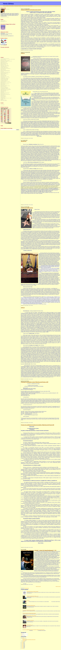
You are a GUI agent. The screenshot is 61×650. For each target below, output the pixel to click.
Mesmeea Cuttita (3, 84)
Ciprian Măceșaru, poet (3, 66)
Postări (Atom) (27, 588)
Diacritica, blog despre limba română (5, 70)
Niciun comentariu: (31, 138)
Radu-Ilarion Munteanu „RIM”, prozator (5, 94)
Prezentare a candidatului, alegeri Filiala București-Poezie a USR (34, 382)
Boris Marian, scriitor (3, 64)
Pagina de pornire (38, 586)
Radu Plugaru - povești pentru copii (5, 92)
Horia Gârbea (7, 9)
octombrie (24, 640)
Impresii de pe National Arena (31, 605)
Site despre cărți (3, 97)
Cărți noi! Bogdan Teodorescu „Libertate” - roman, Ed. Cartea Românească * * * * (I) (38, 550)
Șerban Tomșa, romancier (4, 100)
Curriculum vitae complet (4, 21)
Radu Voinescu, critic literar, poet (5, 93)
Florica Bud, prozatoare (3, 75)
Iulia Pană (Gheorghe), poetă (4, 79)
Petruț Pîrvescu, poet (3, 91)
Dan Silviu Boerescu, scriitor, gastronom (6, 68)
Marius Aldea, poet (3, 83)
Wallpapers (2, 99)
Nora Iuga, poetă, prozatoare (4, 88)
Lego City (28, 600)
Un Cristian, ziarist (3, 98)
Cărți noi (22, 53)
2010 (22, 647)
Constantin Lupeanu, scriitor (4, 67)
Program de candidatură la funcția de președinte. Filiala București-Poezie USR (37, 424)
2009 (22, 648)
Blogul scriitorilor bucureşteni (4, 63)
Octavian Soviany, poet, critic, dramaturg (6, 89)
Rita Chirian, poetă (3, 96)
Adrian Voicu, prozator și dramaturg (5, 60)
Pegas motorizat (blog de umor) (4, 90)
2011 (22, 646)
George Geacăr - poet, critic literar (5, 76)
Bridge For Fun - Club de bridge (4, 65)
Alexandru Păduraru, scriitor (4, 61)
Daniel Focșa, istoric (3, 69)
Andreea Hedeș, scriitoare (4, 62)
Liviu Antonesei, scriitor (3, 80)
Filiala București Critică (3, 73)
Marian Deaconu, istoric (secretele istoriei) (6, 82)
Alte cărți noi (23, 141)
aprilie (23, 641)
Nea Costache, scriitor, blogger (4, 87)
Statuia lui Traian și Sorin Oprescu (31, 615)
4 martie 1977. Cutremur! (30, 620)
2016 (22, 642)
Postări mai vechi (58, 586)
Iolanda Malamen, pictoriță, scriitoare (5, 77)
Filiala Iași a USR (3, 74)
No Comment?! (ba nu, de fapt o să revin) (32, 591)
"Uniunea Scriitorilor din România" (5, 58)
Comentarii (23, 635)
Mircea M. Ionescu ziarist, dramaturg (5, 85)
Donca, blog (2, 71)
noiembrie (24, 638)
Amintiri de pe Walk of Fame (27, 207)
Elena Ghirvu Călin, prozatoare (4, 72)
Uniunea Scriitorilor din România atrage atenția (31, 9)
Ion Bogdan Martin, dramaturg (4, 78)
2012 (22, 645)
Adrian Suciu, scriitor (3, 59)
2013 (22, 644)
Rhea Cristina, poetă (3, 95)
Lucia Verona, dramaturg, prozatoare (5, 81)
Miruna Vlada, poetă (3, 86)
